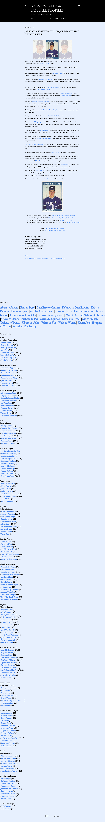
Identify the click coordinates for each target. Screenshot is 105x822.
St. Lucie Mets (5, 587)
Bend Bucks (5, 690)
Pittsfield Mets (6, 735)
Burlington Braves (7, 614)
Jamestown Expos (7, 728)
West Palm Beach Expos (9, 597)
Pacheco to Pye (29, 319)
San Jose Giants (6, 529)
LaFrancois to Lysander (51, 315)
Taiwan (63, 258)
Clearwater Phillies (7, 569)
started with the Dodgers (40, 101)
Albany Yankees (6, 425)
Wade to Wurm (67, 322)
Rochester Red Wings (8, 378)
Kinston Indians (6, 546)
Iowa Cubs (4, 350)
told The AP (55, 153)
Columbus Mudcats (8, 461)
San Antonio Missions (55, 258)
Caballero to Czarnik (48, 307)
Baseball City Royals (8, 567)
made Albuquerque (36, 122)
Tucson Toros (5, 413)
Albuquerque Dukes (8, 393)
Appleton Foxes (6, 609)
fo (61, 93)
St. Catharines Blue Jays (9, 738)
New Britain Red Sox (8, 438)
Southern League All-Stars (10, 451)
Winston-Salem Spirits (8, 559)
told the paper (57, 73)
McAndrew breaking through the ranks (61, 218)
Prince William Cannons (9, 554)
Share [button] (26, 255)
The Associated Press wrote (34, 144)
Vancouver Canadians (8, 415)
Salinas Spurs (5, 524)
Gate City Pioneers (7, 761)
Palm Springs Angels (8, 516)
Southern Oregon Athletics (10, 700)
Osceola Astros (6, 582)
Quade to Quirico (50, 319)
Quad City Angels (7, 630)
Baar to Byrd (27, 307)
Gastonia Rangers (7, 665)
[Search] (79, 5)
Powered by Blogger (52, 816)
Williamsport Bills (7, 443)
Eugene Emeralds (7, 695)
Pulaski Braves (5, 798)
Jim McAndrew (66, 96)
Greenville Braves (7, 463)
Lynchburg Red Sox (8, 549)
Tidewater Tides (6, 383)
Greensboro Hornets (8, 667)
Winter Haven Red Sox (9, 599)
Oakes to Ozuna (10, 319)
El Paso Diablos (6, 486)
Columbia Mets (6, 655)
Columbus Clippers (7, 367)
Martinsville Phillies (7, 793)
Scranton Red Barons (8, 370)
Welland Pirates (6, 745)
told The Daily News (54, 116)
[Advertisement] (52, 278)
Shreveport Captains (8, 496)
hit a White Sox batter (44, 138)
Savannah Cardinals (7, 672)
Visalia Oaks (4, 534)
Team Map (63, 18)
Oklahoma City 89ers (8, 357)
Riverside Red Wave (8, 521)
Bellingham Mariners (8, 688)
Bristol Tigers (5, 778)
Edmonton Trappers (8, 400)
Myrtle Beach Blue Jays (9, 670)
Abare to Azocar (9, 307)
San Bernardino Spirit (8, 526)
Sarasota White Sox (7, 592)
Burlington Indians (7, 781)
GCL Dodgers (5, 806)
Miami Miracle (5, 579)
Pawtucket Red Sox (7, 373)
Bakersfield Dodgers (34, 258)
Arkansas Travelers (7, 483)
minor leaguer (44, 258)
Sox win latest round (65, 220)
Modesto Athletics (7, 514)
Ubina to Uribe (30, 322)
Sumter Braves (5, 677)
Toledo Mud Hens (7, 385)
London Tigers (6, 436)
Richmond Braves (7, 375)
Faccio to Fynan (19, 311)
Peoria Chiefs (5, 627)
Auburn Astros (6, 713)
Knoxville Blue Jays (7, 468)
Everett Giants (5, 698)
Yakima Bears (5, 705)
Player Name (41, 18)
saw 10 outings (40, 170)
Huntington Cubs (7, 786)
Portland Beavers (6, 408)
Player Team (53, 18)
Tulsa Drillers (5, 499)
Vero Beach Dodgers (8, 594)
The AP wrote (39, 161)
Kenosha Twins (6, 622)
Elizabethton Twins (7, 783)
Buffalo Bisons (5, 342)
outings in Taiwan (46, 179)
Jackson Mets (5, 488)
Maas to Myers (74, 315)
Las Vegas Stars (6, 403)
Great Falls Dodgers (8, 763)
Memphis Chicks (6, 473)
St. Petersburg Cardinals (9, 589)
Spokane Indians (6, 703)
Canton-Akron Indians (9, 428)
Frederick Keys (6, 544)
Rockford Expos (6, 632)
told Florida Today (45, 63)
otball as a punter (68, 93)
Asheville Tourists (7, 650)
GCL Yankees (5, 808)
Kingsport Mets (6, 791)
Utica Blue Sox (5, 740)
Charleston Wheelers (8, 660)
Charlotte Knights (7, 456)
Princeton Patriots (7, 796)
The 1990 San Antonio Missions (55, 231)
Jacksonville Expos (7, 466)
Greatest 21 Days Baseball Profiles (47, 8)
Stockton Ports (6, 531)
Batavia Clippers (6, 715)
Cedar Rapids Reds (7, 617)
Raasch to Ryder (71, 319)
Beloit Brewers (5, 612)
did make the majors (45, 79)
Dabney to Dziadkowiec (75, 307)
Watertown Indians (7, 743)
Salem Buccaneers (7, 556)
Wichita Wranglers (7, 501)
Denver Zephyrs (6, 345)
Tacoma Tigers (6, 410)
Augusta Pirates (6, 652)
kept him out (44, 130)
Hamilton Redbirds (7, 725)
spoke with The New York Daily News (47, 110)
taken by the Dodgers (54, 87)
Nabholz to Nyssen (94, 315)
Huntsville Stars (6, 471)
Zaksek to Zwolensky (24, 326)
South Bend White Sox (9, 635)
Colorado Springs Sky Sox (10, 398)
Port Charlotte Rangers (9, 584)
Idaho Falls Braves (7, 768)
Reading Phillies (6, 441)
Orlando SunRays (7, 476)
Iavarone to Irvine (84, 311)
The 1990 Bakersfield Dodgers (55, 228)
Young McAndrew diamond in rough (63, 215)
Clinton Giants (6, 619)
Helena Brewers (6, 766)
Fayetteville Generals (8, 662)
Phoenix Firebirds (7, 405)
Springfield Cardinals (8, 637)
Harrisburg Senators (8, 433)
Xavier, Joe (84, 322)
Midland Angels (6, 491)
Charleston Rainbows (8, 657)
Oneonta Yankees (7, 733)
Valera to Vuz (48, 322)
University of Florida (43, 90)
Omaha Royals (6, 360)
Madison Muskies (7, 625)
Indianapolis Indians (8, 347)
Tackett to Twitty (10, 322)
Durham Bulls (5, 541)
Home (33, 18)
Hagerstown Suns (7, 430)
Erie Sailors (4, 720)
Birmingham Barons (8, 453)
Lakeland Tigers (6, 577)
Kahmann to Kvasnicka (22, 315)
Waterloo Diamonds (7, 640)
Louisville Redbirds (7, 352)
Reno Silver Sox (6, 519)
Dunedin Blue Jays (7, 572)
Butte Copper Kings (8, 758)
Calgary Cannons (7, 395)
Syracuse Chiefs (6, 380)
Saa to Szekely (90, 319)
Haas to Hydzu (63, 311)
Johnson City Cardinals (9, 788)
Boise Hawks (5, 693)
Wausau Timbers (6, 642)
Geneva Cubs (5, 723)
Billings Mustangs (7, 756)
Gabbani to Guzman (41, 311)
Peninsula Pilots (6, 551)
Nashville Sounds (7, 355)
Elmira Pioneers (6, 718)
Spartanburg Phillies (8, 675)
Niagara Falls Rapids (8, 730)
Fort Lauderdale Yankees (9, 574)
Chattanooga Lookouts (9, 458)
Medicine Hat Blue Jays (9, 771)
